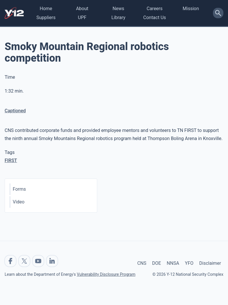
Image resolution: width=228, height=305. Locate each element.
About (82, 8)
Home (46, 8)
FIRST (11, 160)
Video (19, 202)
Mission (191, 8)
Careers (155, 8)
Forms (19, 189)
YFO (189, 263)
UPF (82, 17)
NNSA (173, 263)
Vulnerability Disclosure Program (106, 274)
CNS (141, 263)
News (118, 8)
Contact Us (154, 17)
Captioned (15, 110)
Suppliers (46, 17)
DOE (156, 263)
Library (118, 17)
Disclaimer (210, 263)
